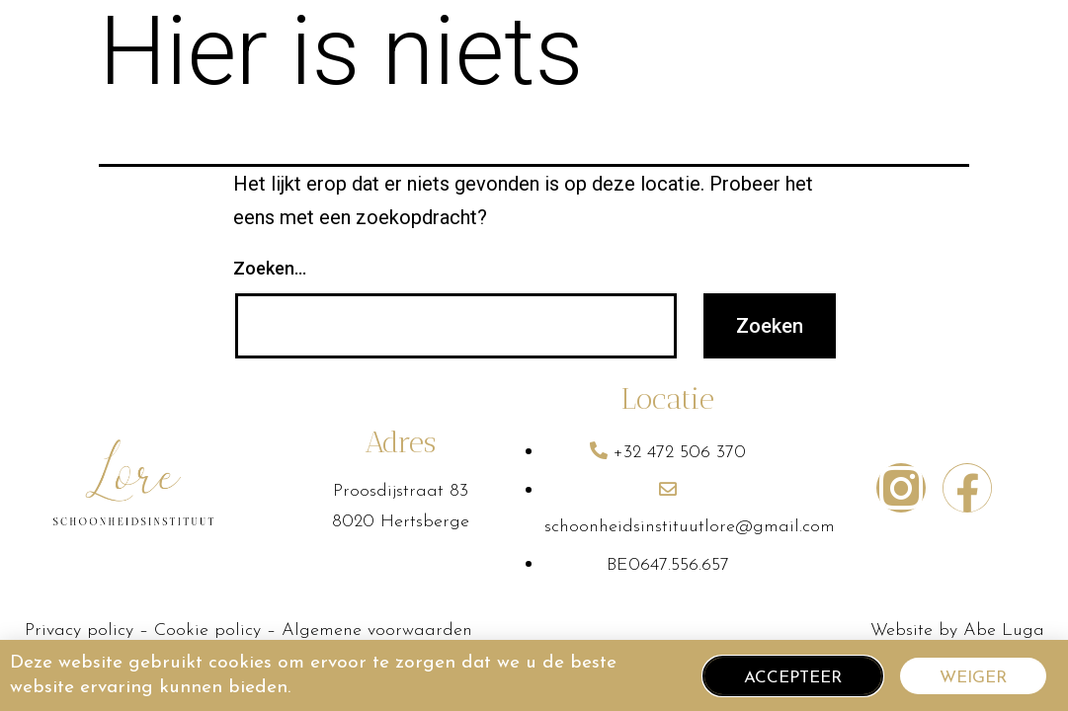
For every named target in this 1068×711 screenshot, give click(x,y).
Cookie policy (210, 630)
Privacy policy (79, 630)
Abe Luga (1003, 630)
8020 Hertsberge (400, 522)
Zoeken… (269, 268)
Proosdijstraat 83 (400, 491)
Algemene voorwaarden (377, 630)
